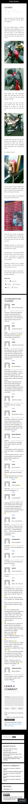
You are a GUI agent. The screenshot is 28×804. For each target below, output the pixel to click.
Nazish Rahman (16, 434)
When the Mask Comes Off (10, 752)
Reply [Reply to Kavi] (13, 665)
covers (10, 11)
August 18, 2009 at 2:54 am (17, 332)
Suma (13, 464)
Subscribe (22, 800)
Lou (13, 553)
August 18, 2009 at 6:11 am (17, 440)
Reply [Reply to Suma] (13, 479)
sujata (13, 342)
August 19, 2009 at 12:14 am (17, 560)
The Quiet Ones (7, 750)
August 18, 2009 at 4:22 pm (17, 501)
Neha (13, 363)
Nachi (13, 495)
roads (5, 13)
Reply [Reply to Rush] (13, 339)
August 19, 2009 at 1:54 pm (17, 574)
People (21, 11)
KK (13, 396)
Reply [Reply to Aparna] (13, 578)
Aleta (13, 304)
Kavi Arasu (14, 1)
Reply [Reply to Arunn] (13, 536)
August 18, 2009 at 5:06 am (17, 403)
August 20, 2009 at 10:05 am (17, 674)
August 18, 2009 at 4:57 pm (17, 524)
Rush (13, 326)
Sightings (8, 13)
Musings (17, 11)
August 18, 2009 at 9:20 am (17, 470)
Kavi (13, 580)
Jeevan (14, 411)
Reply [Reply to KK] (13, 408)
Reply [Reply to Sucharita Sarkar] (13, 681)
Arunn (13, 518)
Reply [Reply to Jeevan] (13, 431)
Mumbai (13, 11)
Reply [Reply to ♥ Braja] (13, 492)
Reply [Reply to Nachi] (13, 515)
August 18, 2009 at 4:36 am (17, 369)
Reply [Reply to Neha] (13, 394)
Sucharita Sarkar (16, 668)
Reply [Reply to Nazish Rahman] (13, 461)
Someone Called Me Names (10, 749)
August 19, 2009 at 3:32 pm (17, 587)
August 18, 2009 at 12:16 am (17, 310)
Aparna (14, 568)
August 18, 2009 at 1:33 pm (17, 488)
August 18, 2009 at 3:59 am (17, 348)
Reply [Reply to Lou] (13, 565)
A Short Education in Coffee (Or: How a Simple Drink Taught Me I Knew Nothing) (12, 758)
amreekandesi (16, 539)
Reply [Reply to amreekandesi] (13, 551)
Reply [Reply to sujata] (13, 360)
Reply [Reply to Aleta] (13, 323)
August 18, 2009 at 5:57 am (17, 417)
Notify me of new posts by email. (14, 717)
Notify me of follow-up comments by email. (13, 713)
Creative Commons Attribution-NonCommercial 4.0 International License (12, 798)
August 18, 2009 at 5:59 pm (17, 545)
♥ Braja (14, 482)
